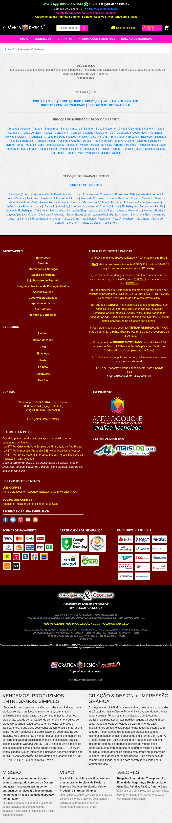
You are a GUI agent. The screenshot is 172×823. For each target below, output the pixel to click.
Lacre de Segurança (149, 140)
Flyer (110, 16)
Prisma (64, 148)
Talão (61, 152)
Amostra (13, 128)
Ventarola (92, 152)
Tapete (71, 152)
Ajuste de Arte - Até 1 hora (103, 206)
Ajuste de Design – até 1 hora (99, 222)
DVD (105, 136)
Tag (53, 152)
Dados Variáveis (78, 136)
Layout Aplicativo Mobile (21, 214)
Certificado (123, 132)
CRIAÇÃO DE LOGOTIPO (86, 185)
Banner (75, 16)
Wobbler (116, 152)
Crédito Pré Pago (55, 136)
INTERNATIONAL (120, 105)
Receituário (91, 148)
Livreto (10, 144)
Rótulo (138, 148)
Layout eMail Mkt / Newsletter (110, 214)
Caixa (122, 128)
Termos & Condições (43, 314)
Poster (53, 148)
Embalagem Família (151, 206)
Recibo (104, 148)
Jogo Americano (124, 140)
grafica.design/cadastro (103, 8)
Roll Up (127, 148)
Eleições (43, 380)
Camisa (19, 198)
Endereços (42, 38)
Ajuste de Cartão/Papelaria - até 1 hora (56, 194)
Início (24, 38)
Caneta (148, 128)
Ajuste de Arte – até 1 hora (78, 218)
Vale (80, 152)
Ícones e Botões (154, 210)
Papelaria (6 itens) (20, 194)
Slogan (135, 198)
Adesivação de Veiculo (71, 206)
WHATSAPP (77, 105)
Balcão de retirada (43, 274)
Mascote (147, 198)
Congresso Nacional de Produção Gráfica (43, 286)
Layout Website (59, 210)
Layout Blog (79, 210)
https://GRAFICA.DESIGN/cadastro (129, 376)
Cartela (75, 132)
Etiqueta (160, 136)
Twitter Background (78, 214)
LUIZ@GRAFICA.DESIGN (114, 4)
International (43, 309)
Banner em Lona (70, 128)
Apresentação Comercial (97, 194)
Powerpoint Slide (125, 194)
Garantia (64, 38)
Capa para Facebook (51, 214)
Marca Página (55, 144)
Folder (51, 140)
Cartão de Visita (45, 16)
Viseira (104, 152)
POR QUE (39, 101)
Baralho (88, 128)
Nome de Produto (117, 198)
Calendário (134, 128)
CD (112, 132)
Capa (159, 128)
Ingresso (106, 140)
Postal (42, 148)
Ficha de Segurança (21, 140)
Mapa (40, 144)
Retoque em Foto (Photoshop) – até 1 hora (123, 218)
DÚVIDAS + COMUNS (54, 105)
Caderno (110, 128)
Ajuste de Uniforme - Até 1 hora (59, 198)
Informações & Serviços (96, 38)
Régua (116, 148)
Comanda (156, 132)
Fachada (116, 202)
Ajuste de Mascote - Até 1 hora (89, 202)
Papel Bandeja (147, 144)
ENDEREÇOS (91, 101)
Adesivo (99, 16)
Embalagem (118, 136)
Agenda (37, 128)
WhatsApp (148, 268)
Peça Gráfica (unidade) (46, 218)
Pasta (133, 16)
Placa (32, 148)
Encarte (133, 136)
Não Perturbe (115, 144)
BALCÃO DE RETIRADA (154, 294)
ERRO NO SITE (97, 105)
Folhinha (63, 140)
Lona (20, 144)
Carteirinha (61, 132)
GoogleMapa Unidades (43, 297)
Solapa (160, 148)
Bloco (99, 128)
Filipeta (40, 140)
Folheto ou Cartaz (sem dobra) (142, 202)
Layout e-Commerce (129, 210)
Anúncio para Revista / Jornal (23, 206)
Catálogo (87, 132)
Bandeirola (51, 128)
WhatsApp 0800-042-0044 (65, 4)
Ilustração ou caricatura (54, 202)
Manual (30, 144)
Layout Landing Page (101, 210)
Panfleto (63, 16)
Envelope (121, 16)
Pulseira (76, 148)
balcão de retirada (136, 38)
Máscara (72, 144)
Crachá (21, 136)
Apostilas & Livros (43, 303)
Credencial (35, 136)
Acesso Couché (43, 292)
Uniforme (32, 198)
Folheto (87, 16)
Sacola (149, 148)
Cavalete (101, 132)
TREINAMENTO (102, 392)
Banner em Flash (141, 214)
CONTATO (131, 101)
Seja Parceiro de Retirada (43, 280)
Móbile (84, 144)
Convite (9, 136)
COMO (63, 101)
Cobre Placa (139, 132)
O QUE (52, 101)
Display (95, 136)
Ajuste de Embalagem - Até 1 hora (26, 210)
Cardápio (13, 132)
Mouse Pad (97, 144)
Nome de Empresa (92, 198)
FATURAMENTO (113, 101)
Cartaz (48, 132)
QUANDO (75, 101)
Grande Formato (81, 140)
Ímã (96, 140)
